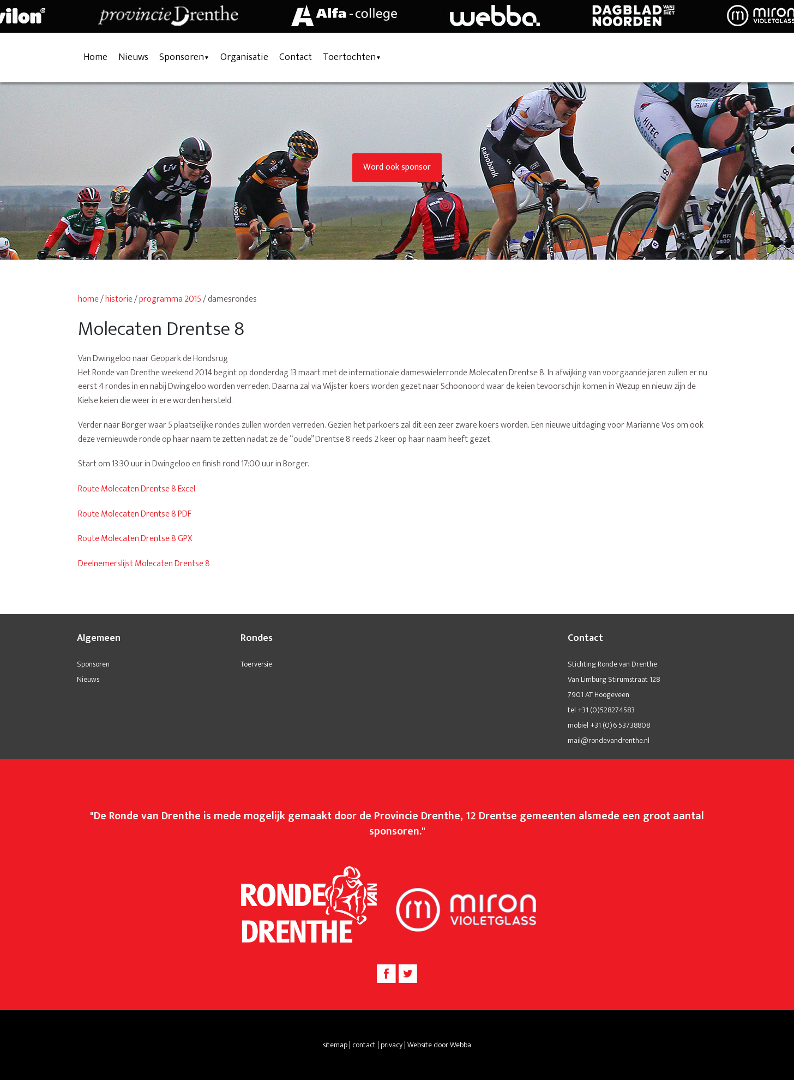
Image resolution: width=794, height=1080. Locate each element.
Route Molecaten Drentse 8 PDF (134, 514)
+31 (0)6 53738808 (620, 725)
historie (119, 299)
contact (364, 1045)
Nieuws (133, 57)
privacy (391, 1045)
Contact (295, 57)
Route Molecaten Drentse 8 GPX (135, 538)
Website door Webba (439, 1045)
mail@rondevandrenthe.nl (608, 740)
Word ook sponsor (397, 167)
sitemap (335, 1045)
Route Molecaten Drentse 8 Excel (136, 489)
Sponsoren (181, 57)
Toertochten (349, 57)
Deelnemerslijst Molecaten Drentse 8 (144, 563)
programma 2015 (170, 299)
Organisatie (244, 57)
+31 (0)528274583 (606, 710)
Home (95, 57)
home (88, 299)
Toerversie (256, 664)
